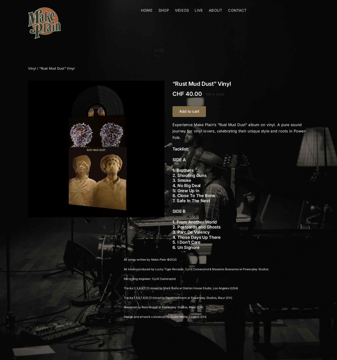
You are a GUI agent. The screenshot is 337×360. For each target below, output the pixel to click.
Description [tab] (43, 252)
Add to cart (189, 111)
